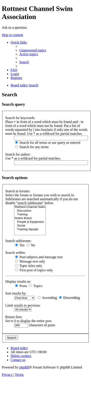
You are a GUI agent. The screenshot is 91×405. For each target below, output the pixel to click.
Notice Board (30, 218)
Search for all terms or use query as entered (47, 142)
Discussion (30, 211)
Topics (36, 286)
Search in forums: (17, 191)
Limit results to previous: (23, 305)
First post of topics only (34, 270)
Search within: (15, 252)
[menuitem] (32, 50)
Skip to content (12, 35)
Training (30, 214)
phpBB (24, 367)
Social (30, 226)
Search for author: (18, 154)
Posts (21, 286)
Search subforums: (18, 241)
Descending (69, 298)
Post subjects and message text (38, 257)
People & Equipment (30, 222)
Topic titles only (28, 266)
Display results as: (18, 281)
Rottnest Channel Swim (30, 207)
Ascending (47, 298)
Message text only (30, 261)
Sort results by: (16, 293)
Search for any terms (32, 147)
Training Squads (30, 229)
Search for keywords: (20, 118)
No (31, 245)
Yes (20, 245)
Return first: (13, 317)
